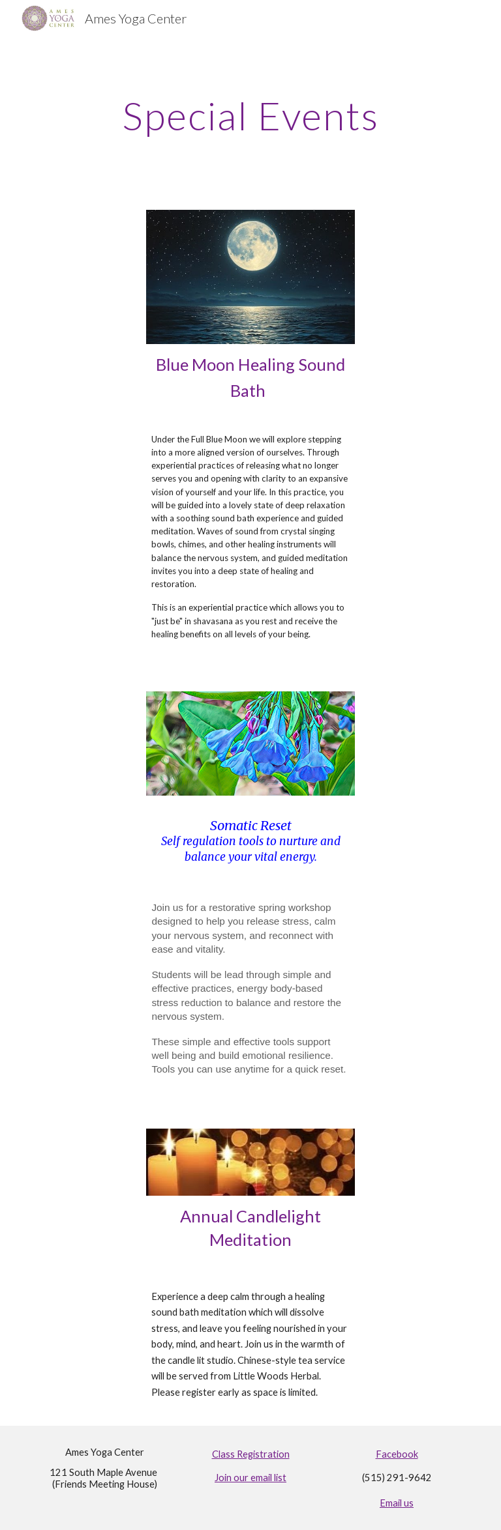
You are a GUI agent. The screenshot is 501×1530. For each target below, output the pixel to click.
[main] (250, 115)
